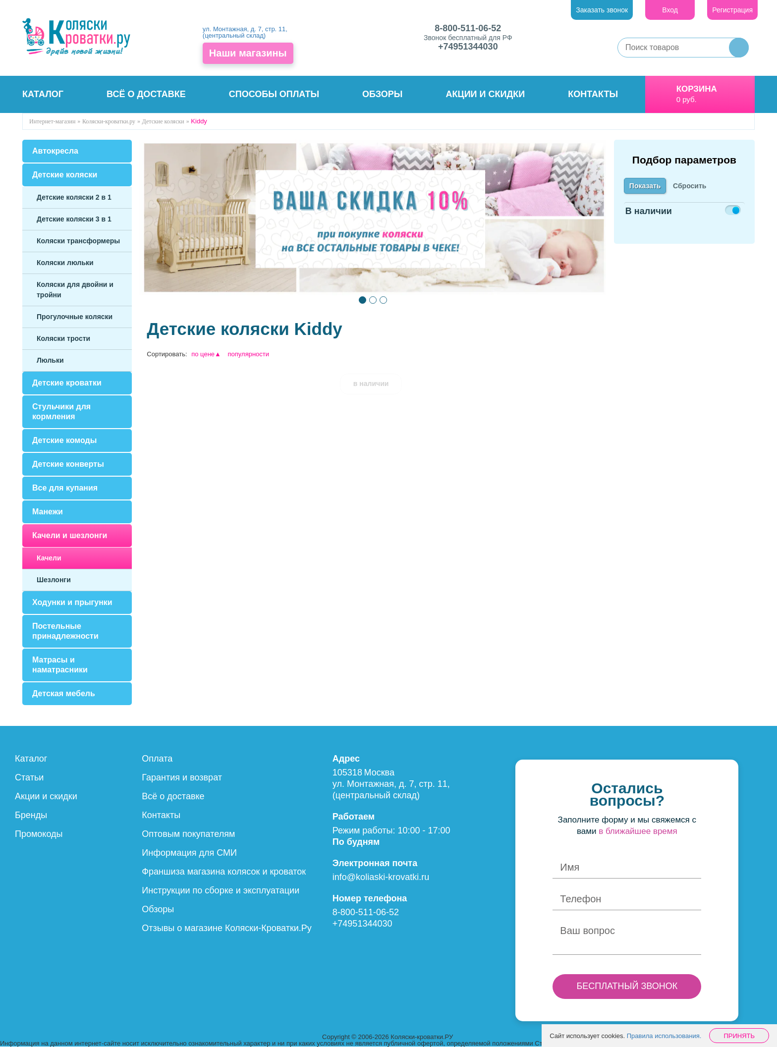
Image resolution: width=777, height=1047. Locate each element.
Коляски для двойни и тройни (75, 289)
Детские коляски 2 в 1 (74, 197)
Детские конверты (68, 464)
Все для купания (65, 488)
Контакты (593, 94)
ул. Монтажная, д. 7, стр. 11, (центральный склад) (245, 32)
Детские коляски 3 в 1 (74, 219)
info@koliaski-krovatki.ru (381, 877)
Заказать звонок (602, 10)
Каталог (42, 94)
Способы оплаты (274, 94)
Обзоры (382, 94)
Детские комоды (64, 440)
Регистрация (732, 10)
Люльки (50, 360)
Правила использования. (664, 1036)
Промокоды (38, 834)
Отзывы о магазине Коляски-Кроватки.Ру (227, 928)
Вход (670, 10)
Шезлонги (54, 580)
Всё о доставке (146, 94)
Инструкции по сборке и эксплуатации (220, 890)
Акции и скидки (485, 94)
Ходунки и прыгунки (72, 602)
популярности (249, 354)
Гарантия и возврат (182, 777)
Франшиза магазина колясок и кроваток (224, 872)
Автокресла (55, 151)
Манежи (47, 511)
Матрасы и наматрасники (60, 665)
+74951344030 (468, 47)
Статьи (29, 777)
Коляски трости (63, 338)
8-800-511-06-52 (468, 28)
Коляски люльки (65, 263)
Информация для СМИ (189, 853)
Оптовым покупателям (188, 834)
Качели (49, 558)
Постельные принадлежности (65, 631)
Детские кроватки (67, 383)
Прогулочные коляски (74, 317)
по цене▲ (206, 354)
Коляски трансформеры (78, 241)
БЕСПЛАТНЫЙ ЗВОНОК (626, 986)
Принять (739, 1036)
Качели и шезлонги (69, 535)
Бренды (31, 815)
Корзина (696, 89)
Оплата (157, 759)
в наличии (371, 383)
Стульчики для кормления (61, 411)
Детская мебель (63, 693)
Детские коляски (64, 174)
